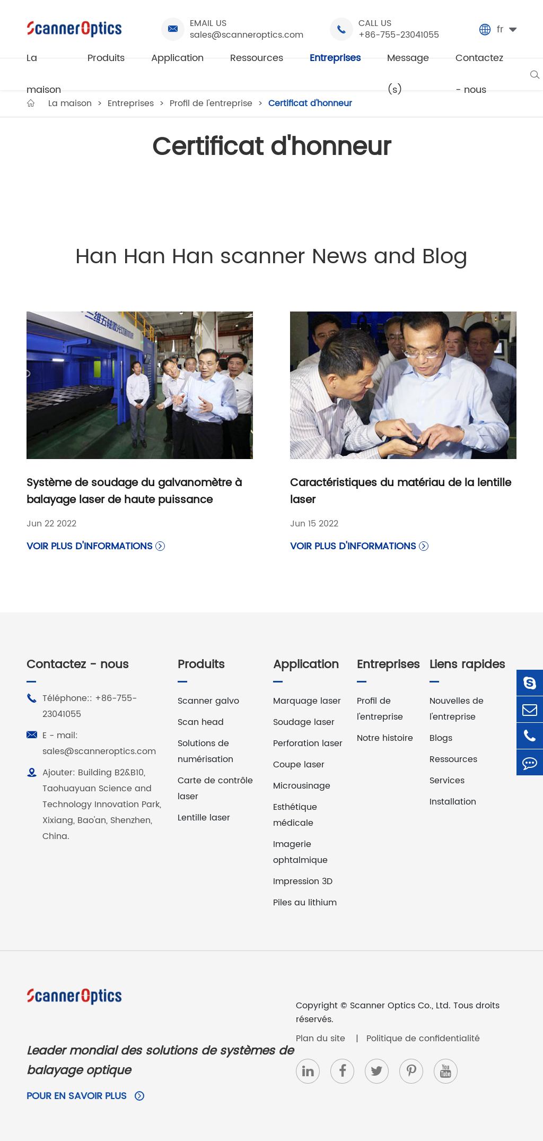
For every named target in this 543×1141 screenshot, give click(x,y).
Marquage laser (307, 701)
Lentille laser (204, 818)
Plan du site (322, 1038)
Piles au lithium (305, 903)
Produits (106, 58)
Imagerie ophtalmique (300, 852)
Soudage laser (304, 722)
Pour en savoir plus (85, 1096)
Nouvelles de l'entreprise (457, 709)
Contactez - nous (479, 74)
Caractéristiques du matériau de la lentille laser (400, 492)
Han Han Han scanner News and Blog (271, 256)
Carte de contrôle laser (215, 788)
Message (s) (408, 74)
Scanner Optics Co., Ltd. (400, 1006)
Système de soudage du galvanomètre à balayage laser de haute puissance (134, 492)
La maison (44, 74)
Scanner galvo (208, 701)
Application (177, 58)
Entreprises (335, 58)
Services (447, 781)
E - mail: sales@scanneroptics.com (91, 743)
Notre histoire (385, 738)
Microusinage (301, 786)
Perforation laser (308, 743)
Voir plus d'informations (96, 546)
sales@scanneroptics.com (246, 35)
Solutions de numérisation (205, 751)
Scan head (201, 722)
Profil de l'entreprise (380, 709)
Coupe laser (299, 765)
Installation (453, 802)
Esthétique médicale (295, 815)
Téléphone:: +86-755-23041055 (82, 705)
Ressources (256, 58)
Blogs (441, 738)
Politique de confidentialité (423, 1038)
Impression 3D (302, 881)
